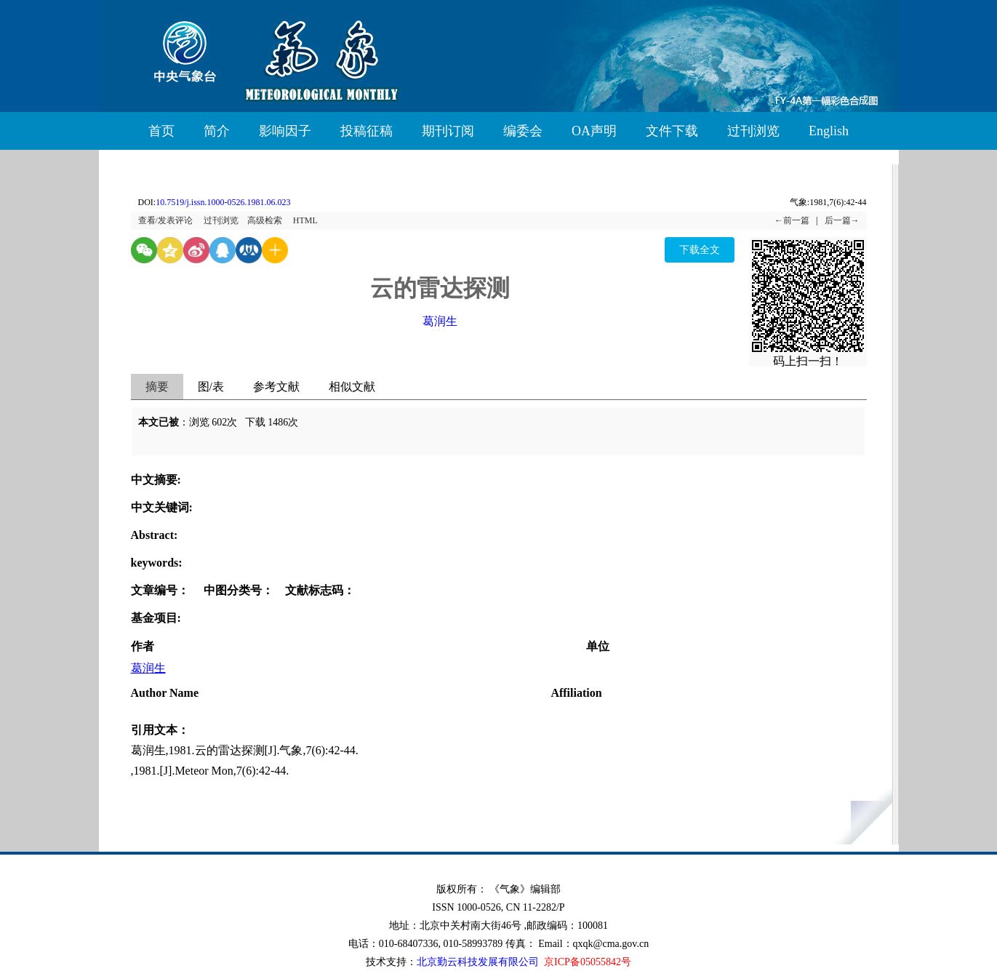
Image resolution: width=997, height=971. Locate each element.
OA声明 (594, 131)
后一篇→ (842, 220)
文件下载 (672, 131)
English (829, 131)
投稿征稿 (366, 131)
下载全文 (699, 249)
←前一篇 (791, 220)
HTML (305, 220)
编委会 (522, 131)
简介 (217, 131)
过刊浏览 (753, 131)
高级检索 (264, 220)
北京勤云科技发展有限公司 (478, 961)
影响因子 (285, 131)
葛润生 (440, 321)
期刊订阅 (448, 131)
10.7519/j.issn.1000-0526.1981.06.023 (223, 202)
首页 (161, 131)
